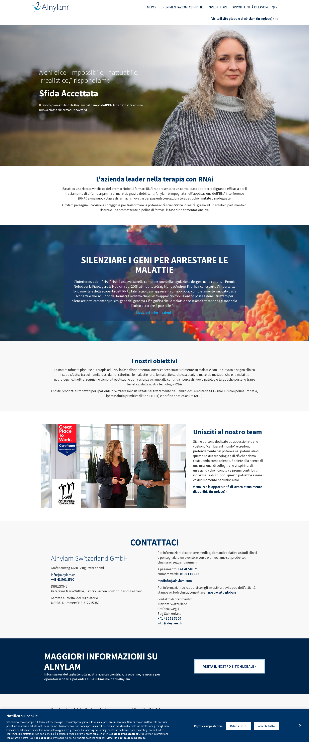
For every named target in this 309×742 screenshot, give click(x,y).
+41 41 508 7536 (189, 569)
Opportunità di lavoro (251, 7)
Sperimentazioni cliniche (182, 7)
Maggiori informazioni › (154, 312)
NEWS (151, 7)
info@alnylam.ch (63, 575)
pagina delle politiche (132, 739)
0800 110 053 (189, 574)
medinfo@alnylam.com (175, 581)
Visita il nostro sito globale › (229, 666)
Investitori (217, 7)
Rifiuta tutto (238, 727)
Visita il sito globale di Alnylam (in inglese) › (242, 18)
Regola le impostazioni (208, 727)
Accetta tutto (266, 727)
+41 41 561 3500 (63, 579)
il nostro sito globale (221, 592)
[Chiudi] (300, 727)
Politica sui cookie (40, 739)
